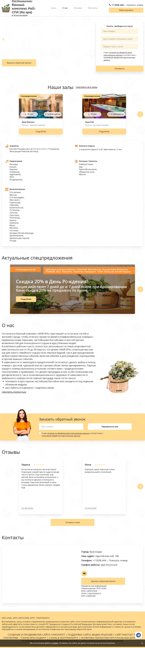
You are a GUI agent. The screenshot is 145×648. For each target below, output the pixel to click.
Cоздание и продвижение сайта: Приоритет (36, 634)
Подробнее (41, 131)
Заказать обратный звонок (19, 63)
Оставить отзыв (72, 522)
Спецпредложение (29, 96)
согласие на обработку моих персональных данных (68, 433)
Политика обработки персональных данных (110, 637)
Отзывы (78, 7)
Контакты (93, 7)
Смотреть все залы (86, 87)
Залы (53, 7)
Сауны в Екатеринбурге (63, 637)
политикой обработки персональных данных (61, 436)
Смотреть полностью (14, 391)
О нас (65, 7)
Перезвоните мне (109, 426)
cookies (54, 643)
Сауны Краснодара (33, 637)
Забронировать (126, 10)
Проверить (119, 68)
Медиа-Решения (102, 634)
